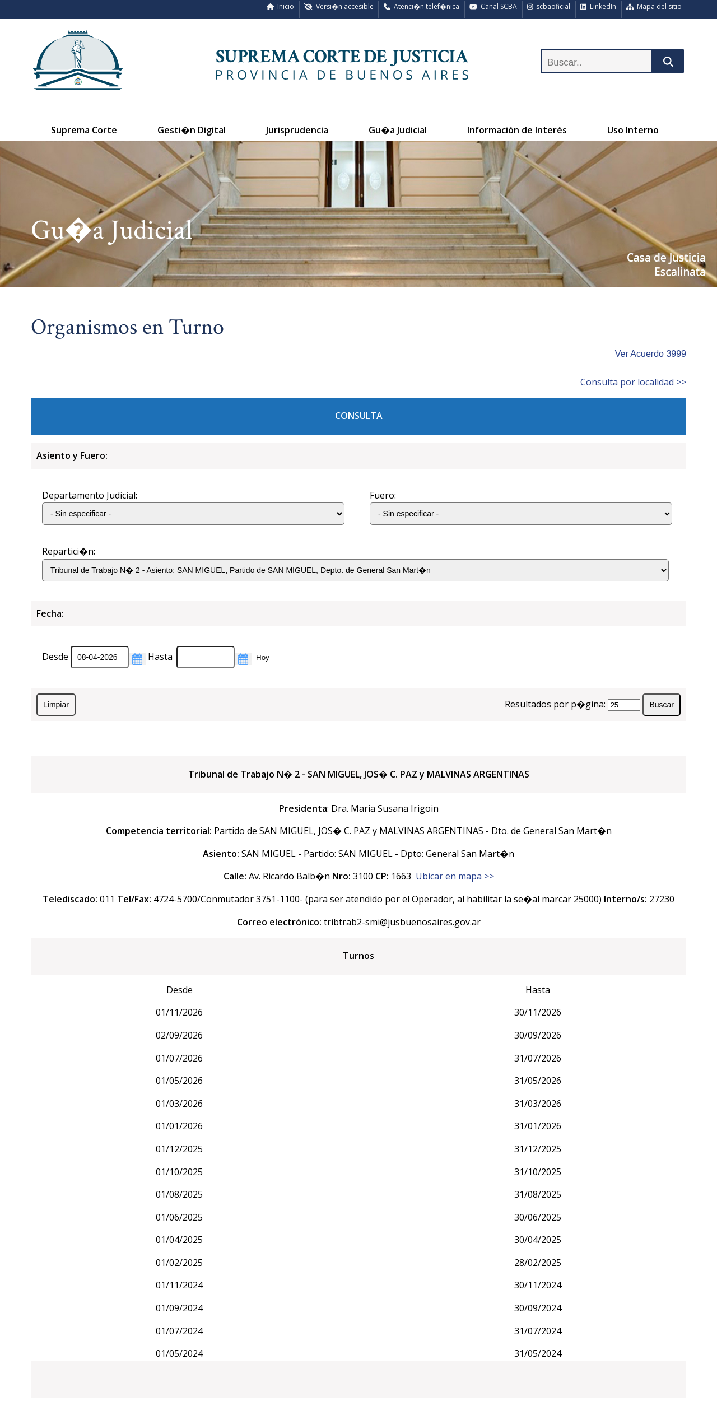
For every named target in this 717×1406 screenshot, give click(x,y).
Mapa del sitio (654, 6)
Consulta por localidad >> (633, 382)
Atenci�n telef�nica (421, 6)
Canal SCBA (493, 6)
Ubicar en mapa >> (455, 876)
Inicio (281, 6)
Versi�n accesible (339, 6)
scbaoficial (549, 6)
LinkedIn (598, 6)
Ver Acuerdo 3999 (650, 354)
